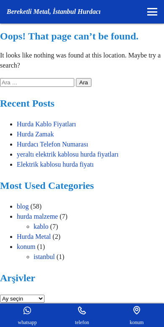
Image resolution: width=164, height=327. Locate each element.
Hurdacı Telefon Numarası (52, 144)
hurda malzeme (37, 216)
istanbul (44, 256)
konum (26, 246)
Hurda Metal (34, 236)
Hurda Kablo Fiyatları (46, 124)
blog (23, 206)
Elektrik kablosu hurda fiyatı (55, 164)
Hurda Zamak (35, 134)
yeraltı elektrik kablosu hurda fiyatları (68, 154)
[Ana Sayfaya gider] (53, 12)
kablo (41, 226)
